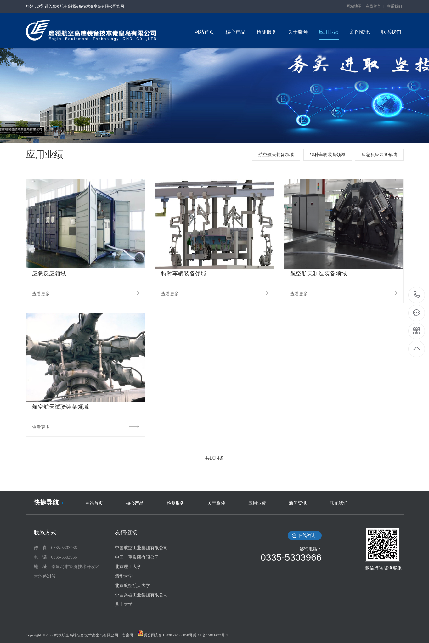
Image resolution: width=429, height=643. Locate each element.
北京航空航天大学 (132, 585)
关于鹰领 (216, 503)
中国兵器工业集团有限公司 (141, 595)
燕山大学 (124, 604)
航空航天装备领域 (276, 154)
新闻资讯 (298, 503)
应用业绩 (257, 503)
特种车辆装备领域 (327, 154)
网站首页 (94, 503)
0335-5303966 (417, 295)
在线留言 (373, 6)
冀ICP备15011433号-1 (210, 635)
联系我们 (394, 6)
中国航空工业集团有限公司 (141, 547)
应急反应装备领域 (379, 154)
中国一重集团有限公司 (137, 557)
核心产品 (135, 503)
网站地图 (354, 6)
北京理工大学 (128, 566)
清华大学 (124, 576)
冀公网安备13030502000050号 (168, 635)
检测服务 (175, 503)
